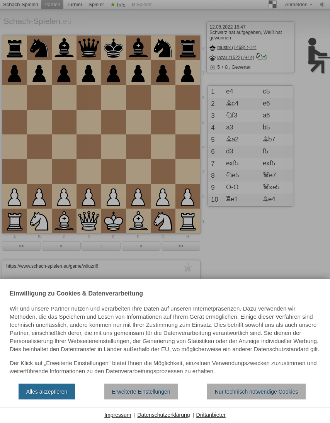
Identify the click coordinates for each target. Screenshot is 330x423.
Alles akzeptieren (47, 392)
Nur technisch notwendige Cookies (256, 392)
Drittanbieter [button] (211, 415)
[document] (165, 334)
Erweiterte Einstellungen (141, 392)
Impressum (117, 415)
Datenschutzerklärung (163, 415)
